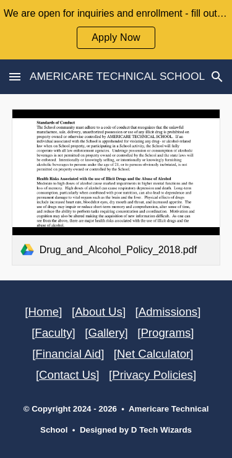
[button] (15, 76)
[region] (116, 29)
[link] (116, 187)
